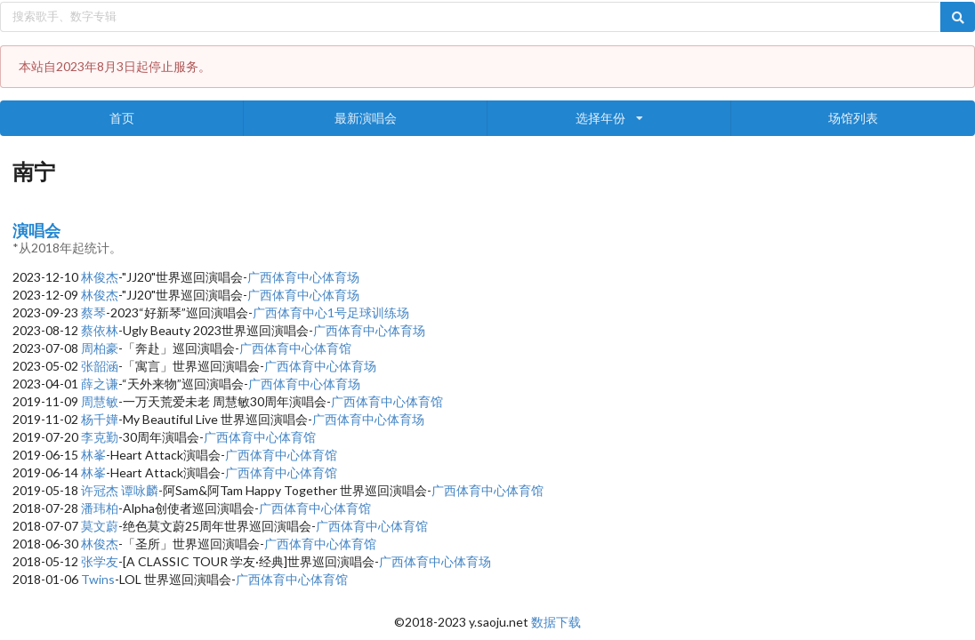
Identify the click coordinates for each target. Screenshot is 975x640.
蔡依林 (99, 330)
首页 (121, 117)
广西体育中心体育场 (303, 276)
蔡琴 (93, 312)
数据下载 (556, 621)
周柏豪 (99, 348)
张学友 (99, 561)
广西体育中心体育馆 (295, 348)
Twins (98, 579)
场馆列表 (853, 117)
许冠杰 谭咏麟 (119, 490)
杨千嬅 (99, 419)
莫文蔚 (99, 525)
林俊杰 (99, 276)
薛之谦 (99, 383)
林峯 (93, 454)
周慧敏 (99, 401)
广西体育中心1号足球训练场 (331, 312)
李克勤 (99, 436)
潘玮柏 (99, 508)
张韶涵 (99, 365)
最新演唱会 (365, 117)
